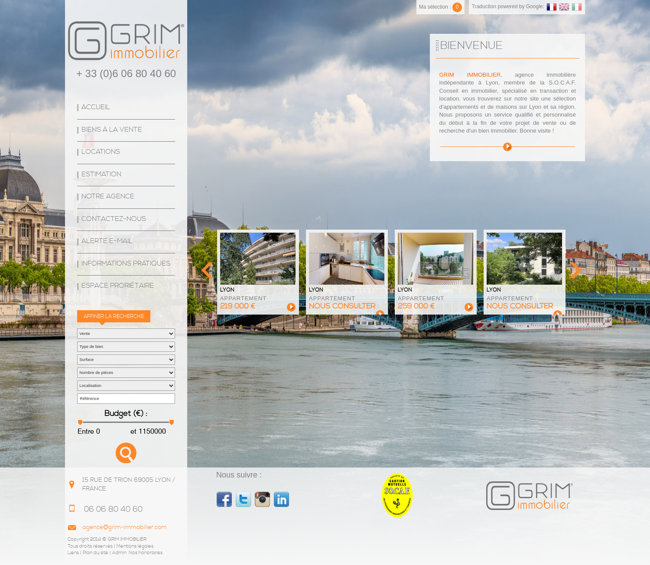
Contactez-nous (113, 219)
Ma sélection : (440, 7)
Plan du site (95, 553)
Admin (119, 553)
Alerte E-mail (107, 241)
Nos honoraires (145, 553)
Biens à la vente (111, 129)
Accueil (95, 107)
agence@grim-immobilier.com (124, 527)
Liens (73, 553)
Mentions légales (135, 546)
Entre (86, 431)
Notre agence (107, 196)
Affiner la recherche (114, 316)
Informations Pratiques (125, 263)
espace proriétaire (117, 285)
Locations (100, 151)
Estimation (101, 174)
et (132, 431)
